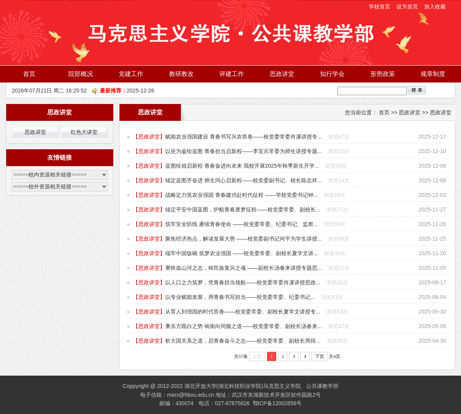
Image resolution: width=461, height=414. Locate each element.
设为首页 (408, 6)
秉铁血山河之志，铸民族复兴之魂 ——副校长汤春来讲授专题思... (243, 268)
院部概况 (80, 74)
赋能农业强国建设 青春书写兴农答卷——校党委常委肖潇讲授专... (243, 137)
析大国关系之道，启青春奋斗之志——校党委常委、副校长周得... (242, 341)
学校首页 (379, 6)
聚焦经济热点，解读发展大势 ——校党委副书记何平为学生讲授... (243, 239)
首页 (29, 74)
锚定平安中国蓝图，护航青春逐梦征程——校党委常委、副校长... (242, 209)
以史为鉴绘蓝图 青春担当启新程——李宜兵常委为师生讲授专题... (243, 151)
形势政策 (382, 74)
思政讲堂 (282, 74)
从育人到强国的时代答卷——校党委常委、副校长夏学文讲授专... (242, 311)
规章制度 (433, 74)
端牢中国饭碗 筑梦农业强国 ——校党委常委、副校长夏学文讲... (241, 253)
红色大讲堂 (84, 132)
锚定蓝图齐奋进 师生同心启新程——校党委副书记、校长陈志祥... (243, 180)
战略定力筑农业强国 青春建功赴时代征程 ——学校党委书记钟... (241, 195)
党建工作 (131, 74)
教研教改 (181, 74)
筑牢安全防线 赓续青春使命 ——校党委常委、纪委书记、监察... (241, 224)
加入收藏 (435, 6)
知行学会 (332, 74)
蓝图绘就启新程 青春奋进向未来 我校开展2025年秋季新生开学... (242, 166)
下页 (319, 356)
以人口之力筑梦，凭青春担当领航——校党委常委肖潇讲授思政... (242, 282)
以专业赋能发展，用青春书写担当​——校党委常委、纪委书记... (240, 297)
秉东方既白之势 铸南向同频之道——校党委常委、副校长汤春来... (243, 326)
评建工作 (231, 74)
